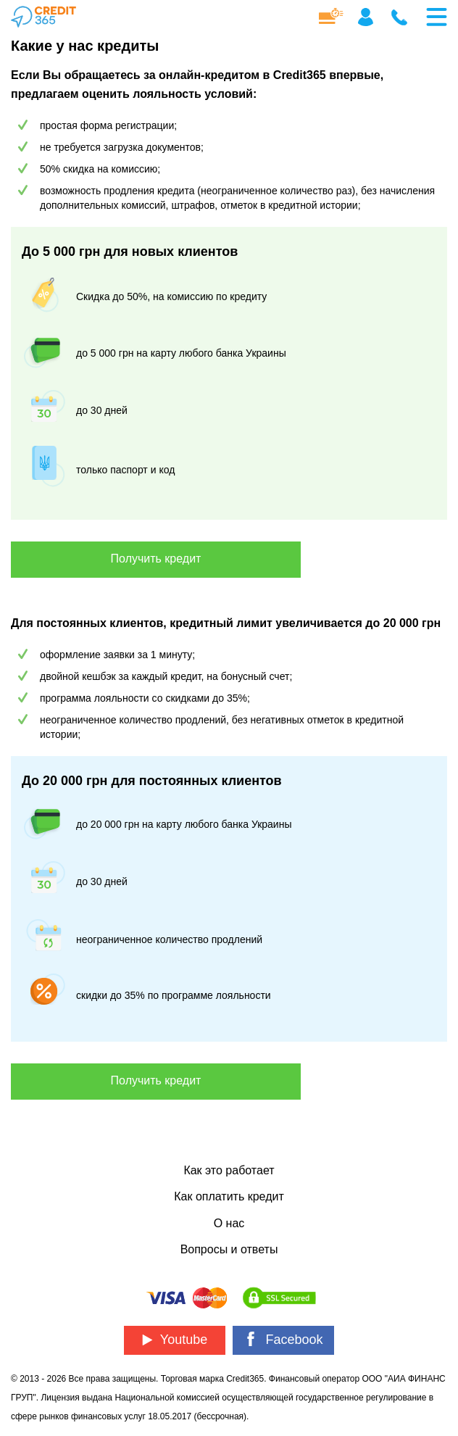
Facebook (282, 1339)
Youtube (174, 1339)
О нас (229, 1223)
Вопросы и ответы (229, 1249)
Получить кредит (156, 558)
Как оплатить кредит (229, 1196)
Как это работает (228, 1170)
